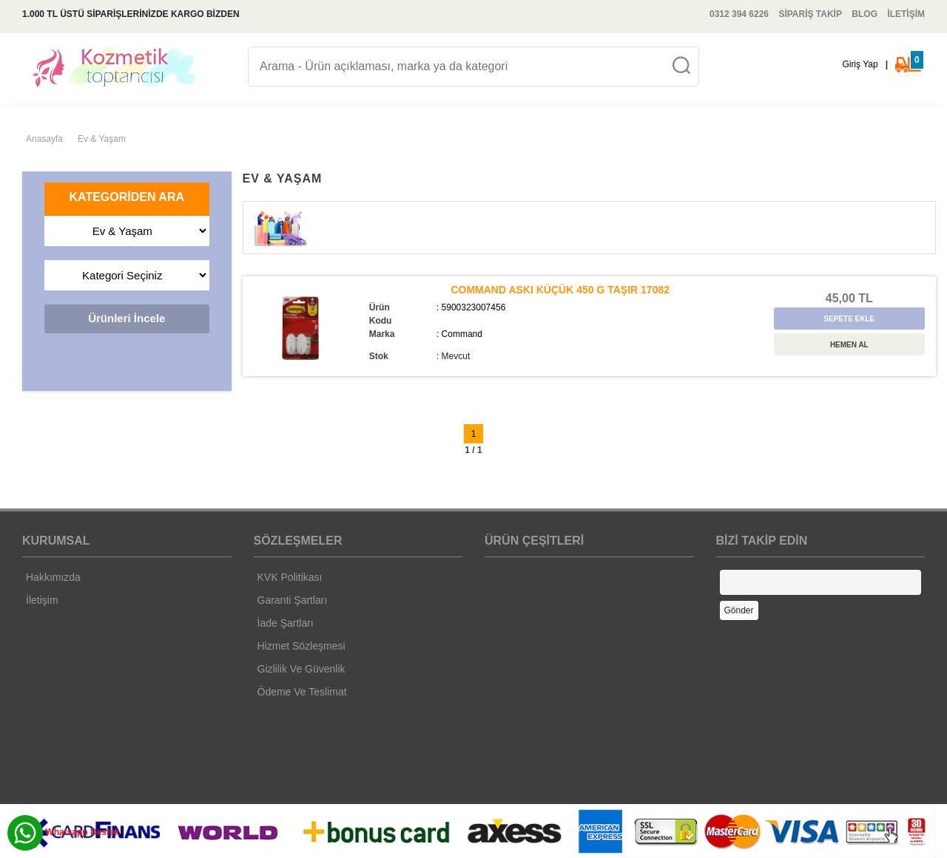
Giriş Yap (859, 64)
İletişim (42, 600)
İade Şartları (285, 623)
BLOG (864, 14)
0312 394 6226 (739, 14)
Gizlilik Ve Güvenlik (301, 669)
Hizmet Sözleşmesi (301, 646)
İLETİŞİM (906, 14)
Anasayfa (44, 139)
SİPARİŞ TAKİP (810, 14)
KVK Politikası (290, 577)
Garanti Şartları (292, 600)
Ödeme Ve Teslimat (302, 692)
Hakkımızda (53, 577)
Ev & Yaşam (102, 139)
